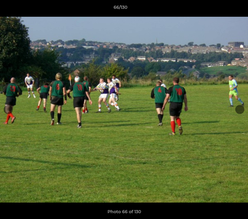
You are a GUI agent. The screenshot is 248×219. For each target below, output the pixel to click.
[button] (222, 9)
